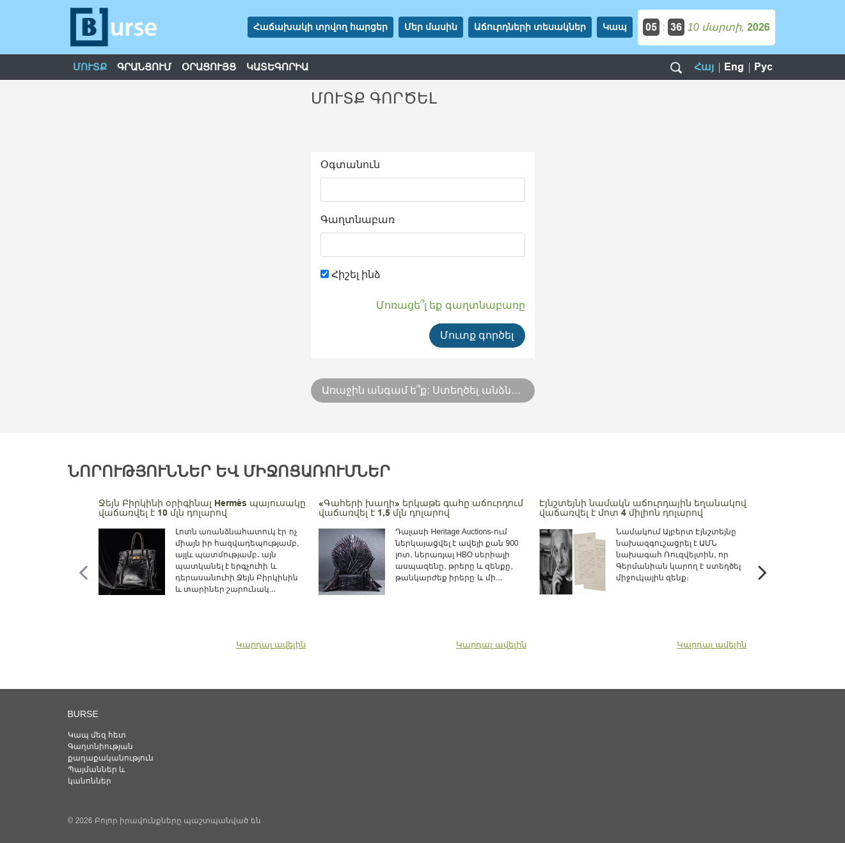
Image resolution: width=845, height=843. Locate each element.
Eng (734, 67)
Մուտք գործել (477, 335)
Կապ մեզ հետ (97, 735)
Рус (763, 67)
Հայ (704, 66)
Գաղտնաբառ (357, 219)
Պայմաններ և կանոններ (96, 775)
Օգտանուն (350, 164)
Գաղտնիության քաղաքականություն (111, 752)
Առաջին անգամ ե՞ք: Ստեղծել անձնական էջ (428, 390)
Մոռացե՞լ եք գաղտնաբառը (450, 305)
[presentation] (83, 572)
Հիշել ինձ (350, 274)
